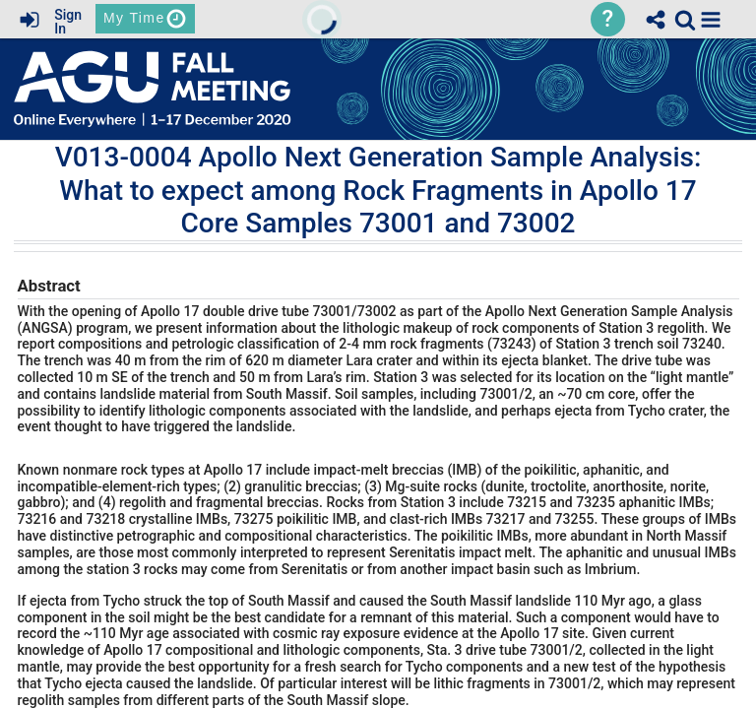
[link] (685, 20)
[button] (711, 20)
